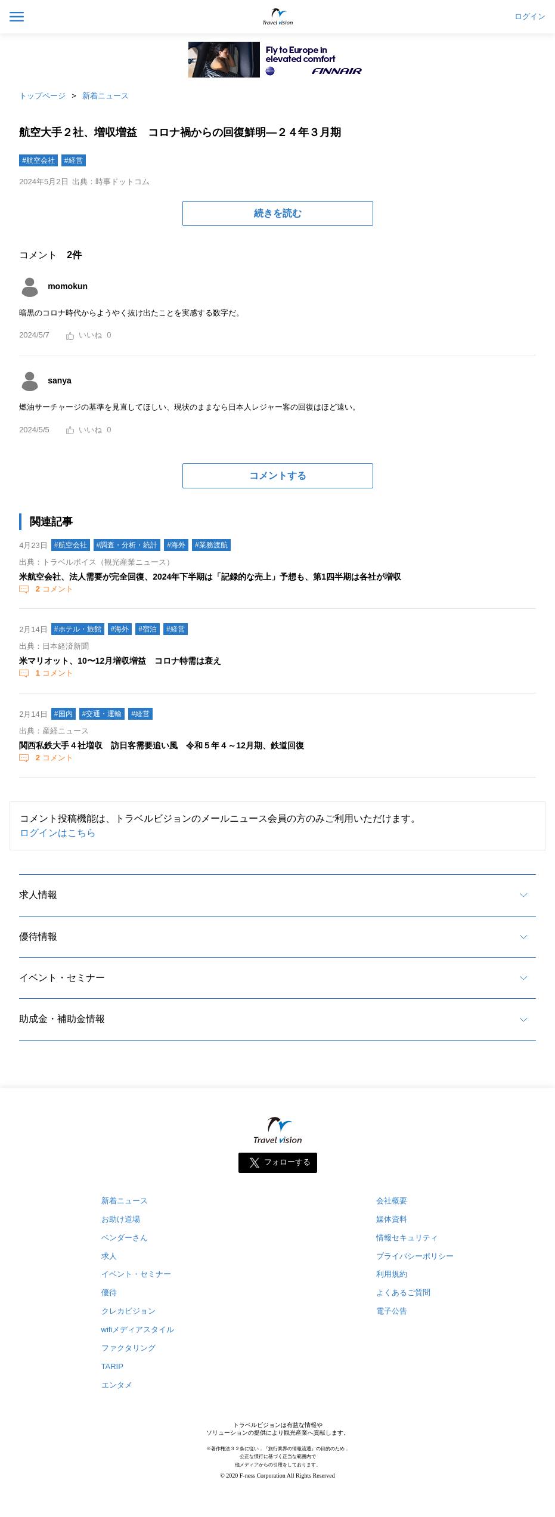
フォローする (287, 1161)
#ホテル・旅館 (77, 629)
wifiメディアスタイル (138, 1329)
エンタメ (116, 1384)
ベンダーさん (124, 1237)
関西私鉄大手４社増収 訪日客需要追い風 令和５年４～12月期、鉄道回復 (161, 745)
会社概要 (391, 1200)
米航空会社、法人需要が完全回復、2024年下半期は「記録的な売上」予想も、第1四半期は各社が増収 (210, 576)
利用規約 (391, 1274)
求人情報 (38, 895)
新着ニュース (105, 95)
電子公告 (391, 1311)
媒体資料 (391, 1219)
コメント (53, 588)
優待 (109, 1292)
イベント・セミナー (62, 978)
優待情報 (38, 936)
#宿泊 (147, 629)
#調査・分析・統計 (127, 545)
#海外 (176, 545)
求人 (109, 1256)
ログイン (529, 17)
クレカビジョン (128, 1311)
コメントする (277, 475)
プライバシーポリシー (415, 1256)
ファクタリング (128, 1347)
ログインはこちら (58, 833)
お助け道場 (120, 1219)
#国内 (63, 714)
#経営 (73, 160)
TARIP (112, 1366)
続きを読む (278, 213)
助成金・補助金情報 (62, 1019)
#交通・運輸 (102, 714)
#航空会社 (38, 160)
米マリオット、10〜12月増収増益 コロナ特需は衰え (120, 660)
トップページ (42, 95)
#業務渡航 (211, 545)
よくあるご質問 (403, 1292)
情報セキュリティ (407, 1237)
